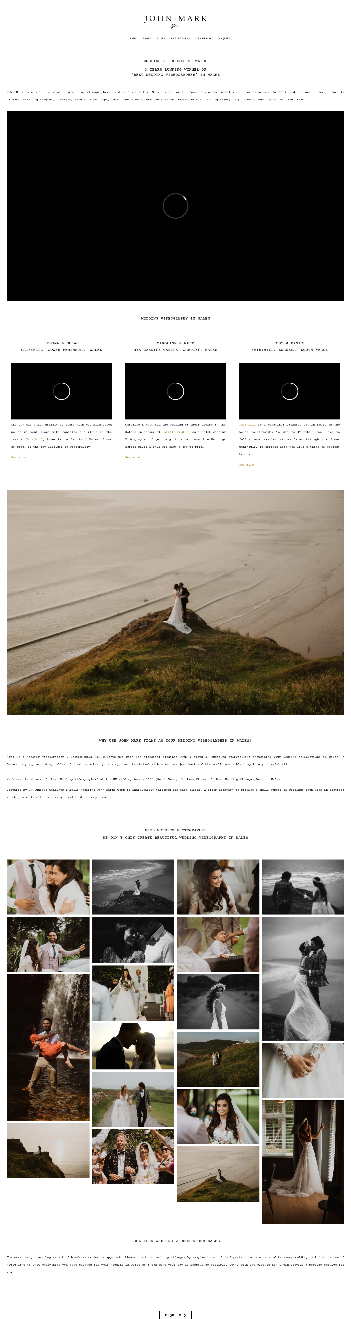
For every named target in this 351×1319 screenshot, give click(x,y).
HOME (133, 38)
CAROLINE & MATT (175, 343)
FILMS (161, 38)
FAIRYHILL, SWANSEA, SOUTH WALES (289, 350)
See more (18, 457)
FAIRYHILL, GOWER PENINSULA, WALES (61, 350)
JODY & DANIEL (290, 343)
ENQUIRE (224, 38)
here (211, 1257)
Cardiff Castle (175, 432)
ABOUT (147, 38)
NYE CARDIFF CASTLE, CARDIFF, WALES (175, 350)
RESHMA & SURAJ (61, 343)
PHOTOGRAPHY (180, 38)
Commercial (205, 38)
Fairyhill (34, 439)
